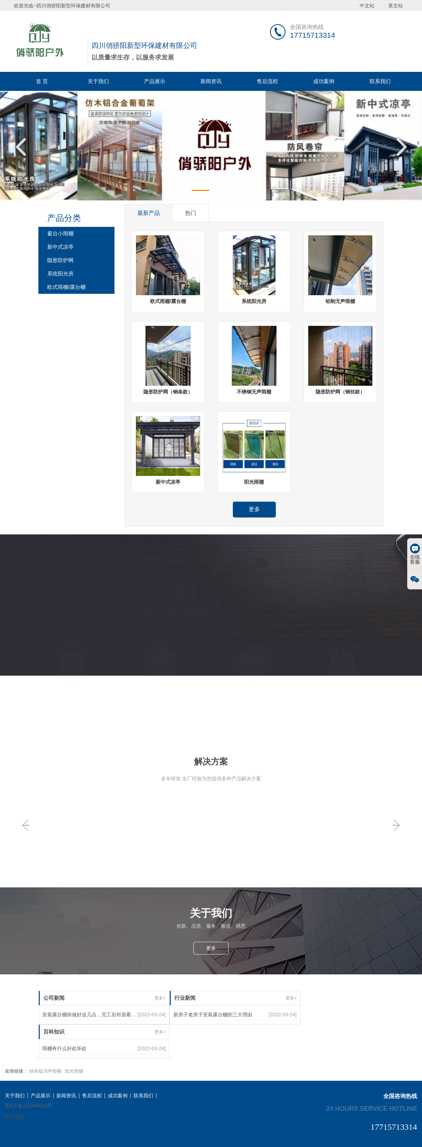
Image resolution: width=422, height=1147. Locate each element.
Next (399, 147)
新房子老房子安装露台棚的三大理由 (212, 1032)
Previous (23, 147)
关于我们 (98, 81)
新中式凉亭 (60, 247)
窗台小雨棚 (60, 233)
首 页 (42, 81)
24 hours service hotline (371, 1108)
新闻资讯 (211, 81)
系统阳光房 (60, 274)
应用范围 (252, 658)
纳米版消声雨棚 (45, 1071)
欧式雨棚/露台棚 (66, 287)
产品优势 (162, 658)
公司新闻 (53, 1015)
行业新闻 (185, 1015)
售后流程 (267, 81)
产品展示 (154, 81)
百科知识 (53, 1049)
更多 (254, 509)
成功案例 (323, 81)
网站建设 (15, 1116)
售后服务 (342, 658)
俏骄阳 (72, 658)
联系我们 (380, 81)
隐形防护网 (60, 260)
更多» (160, 1015)
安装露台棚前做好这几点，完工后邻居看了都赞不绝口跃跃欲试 (111, 1032)
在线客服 (415, 554)
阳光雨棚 (74, 1071)
